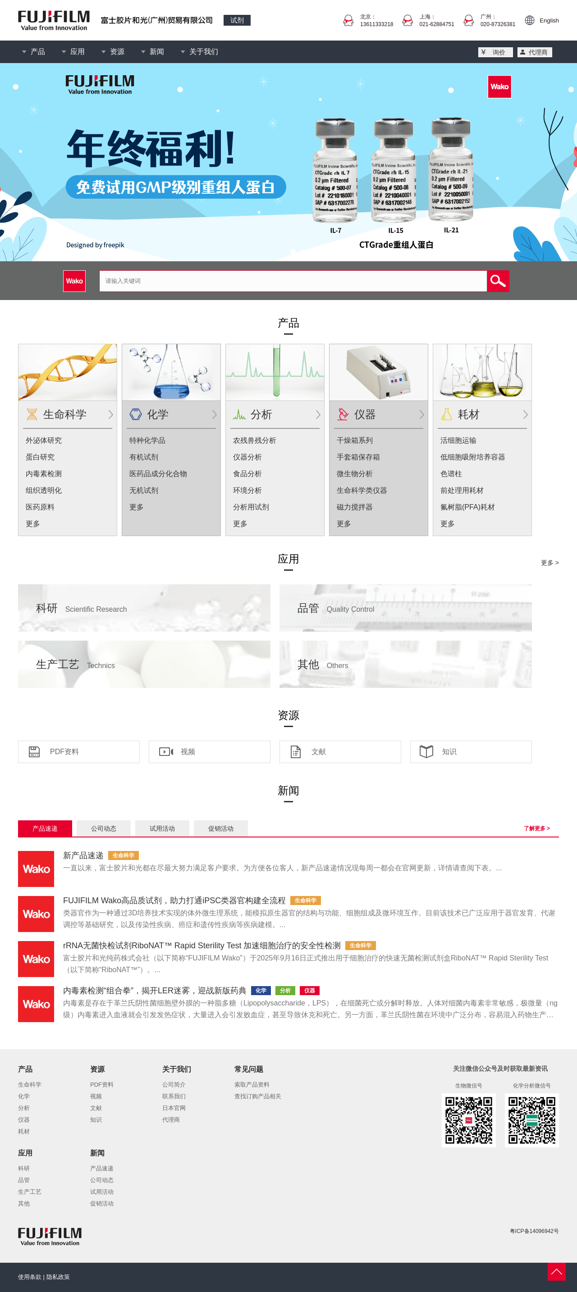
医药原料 (40, 507)
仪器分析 (247, 457)
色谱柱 (451, 474)
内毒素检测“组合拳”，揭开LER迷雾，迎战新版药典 (155, 990)
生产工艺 (75, 664)
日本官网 (174, 1108)
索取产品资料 (252, 1084)
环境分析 (247, 490)
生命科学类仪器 (362, 490)
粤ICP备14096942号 (534, 1231)
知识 (449, 751)
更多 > (550, 562)
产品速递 (45, 828)
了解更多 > (537, 828)
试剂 (237, 20)
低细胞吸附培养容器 (472, 457)
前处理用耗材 (462, 490)
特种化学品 (147, 440)
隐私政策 (58, 1277)
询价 (499, 52)
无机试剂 (143, 490)
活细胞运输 (458, 440)
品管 (336, 608)
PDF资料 (64, 751)
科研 (81, 608)
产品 (38, 51)
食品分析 (247, 474)
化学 (158, 414)
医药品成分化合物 (158, 474)
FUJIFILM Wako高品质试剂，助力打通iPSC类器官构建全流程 (174, 900)
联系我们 (174, 1096)
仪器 (365, 414)
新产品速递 (83, 855)
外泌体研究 (44, 440)
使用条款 (29, 1277)
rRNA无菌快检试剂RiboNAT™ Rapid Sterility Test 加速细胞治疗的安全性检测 (202, 945)
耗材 (469, 414)
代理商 (538, 52)
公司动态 (103, 828)
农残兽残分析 (254, 440)
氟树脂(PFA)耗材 (467, 507)
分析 (261, 414)
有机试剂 (143, 457)
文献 (318, 751)
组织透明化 (44, 490)
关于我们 (203, 51)
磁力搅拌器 (355, 507)
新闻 (157, 51)
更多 (33, 524)
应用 (77, 51)
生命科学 (65, 414)
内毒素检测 (44, 474)
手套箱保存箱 (358, 457)
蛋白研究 (40, 457)
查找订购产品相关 (257, 1096)
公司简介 (174, 1084)
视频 (188, 751)
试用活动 (162, 828)
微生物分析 (355, 474)
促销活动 (221, 828)
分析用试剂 (251, 507)
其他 (323, 664)
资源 (117, 51)
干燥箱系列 (355, 440)
